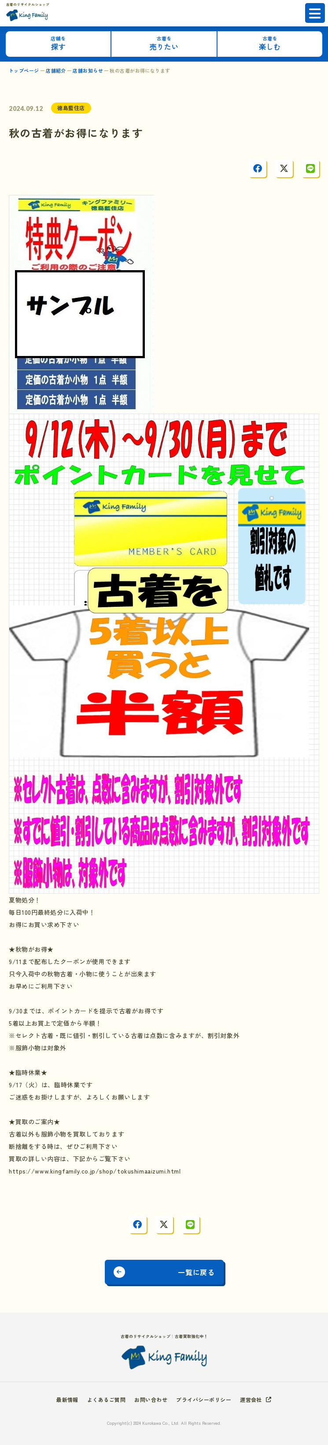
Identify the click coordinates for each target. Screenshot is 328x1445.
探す (58, 43)
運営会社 (251, 1399)
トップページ (24, 70)
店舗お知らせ (88, 70)
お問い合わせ (150, 1399)
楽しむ (269, 43)
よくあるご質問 (106, 1399)
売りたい (164, 43)
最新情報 (67, 1399)
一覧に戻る (196, 1272)
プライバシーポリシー (203, 1399)
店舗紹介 (56, 70)
